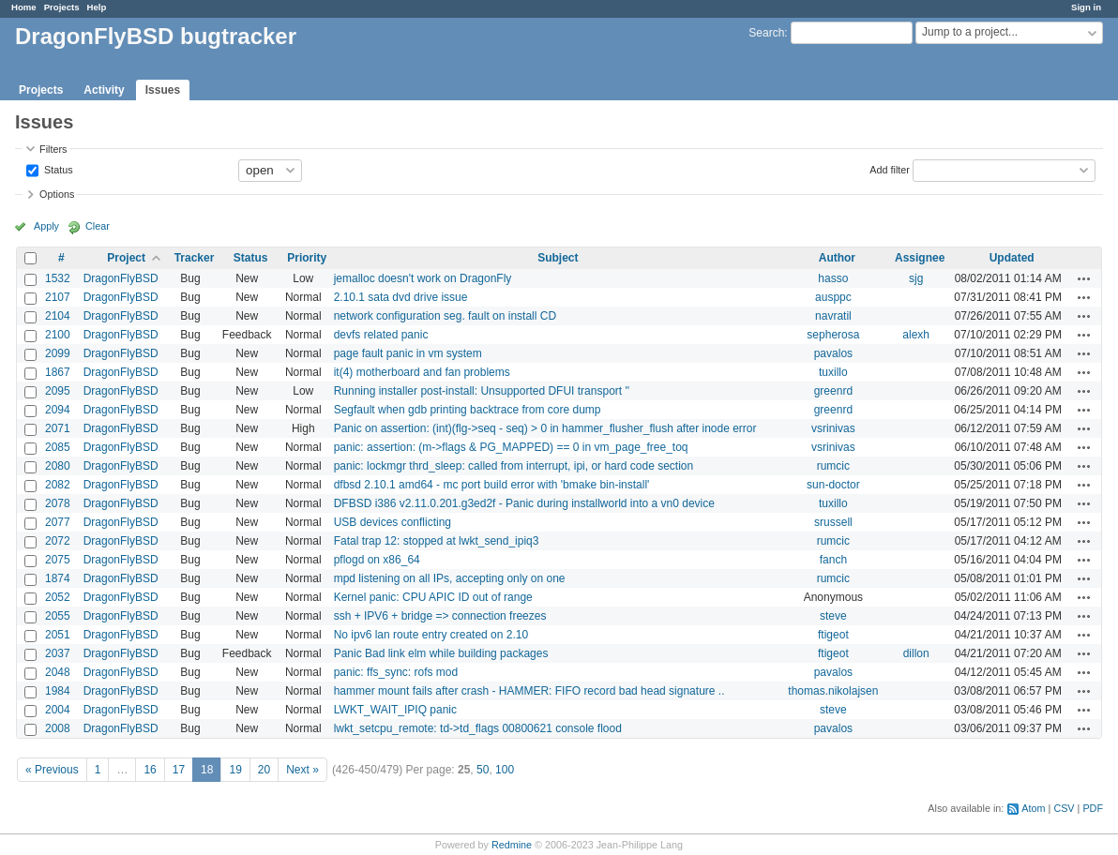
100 (504, 769)
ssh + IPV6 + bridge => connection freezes (440, 615)
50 (482, 769)
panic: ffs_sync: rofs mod (396, 672)
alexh (915, 334)
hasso (833, 278)
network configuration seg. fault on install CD (445, 315)
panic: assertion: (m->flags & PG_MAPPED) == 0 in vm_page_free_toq (511, 447)
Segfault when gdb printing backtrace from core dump (467, 409)
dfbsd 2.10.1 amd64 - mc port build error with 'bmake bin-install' (492, 484)
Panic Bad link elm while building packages (441, 653)
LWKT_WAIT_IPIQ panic (395, 709)
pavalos (833, 353)
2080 (57, 465)
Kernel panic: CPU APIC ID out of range (433, 597)
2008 (57, 728)
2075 (57, 559)
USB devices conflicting (392, 522)
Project (126, 257)
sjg (916, 278)
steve (833, 615)
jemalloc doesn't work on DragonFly (423, 278)
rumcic (833, 465)
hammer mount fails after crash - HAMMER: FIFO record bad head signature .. (529, 691)
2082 (57, 484)
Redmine (511, 844)
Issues (162, 90)
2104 (57, 315)
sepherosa (833, 334)
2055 (57, 615)
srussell (833, 522)
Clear (97, 226)
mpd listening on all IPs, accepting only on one (450, 578)
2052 (57, 597)
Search (766, 32)
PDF (1092, 808)
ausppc (833, 297)
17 (179, 769)
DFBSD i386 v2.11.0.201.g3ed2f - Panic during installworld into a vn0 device (524, 503)
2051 (57, 634)
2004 (57, 709)
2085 (57, 447)
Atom (1033, 808)
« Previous (52, 769)
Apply (46, 226)
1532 (57, 278)
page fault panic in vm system (408, 353)
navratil (833, 315)
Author (837, 257)
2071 (57, 428)
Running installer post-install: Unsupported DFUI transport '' (481, 391)
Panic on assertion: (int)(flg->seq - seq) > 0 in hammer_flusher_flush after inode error (545, 428)
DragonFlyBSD (121, 278)
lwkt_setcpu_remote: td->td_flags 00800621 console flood (478, 728)
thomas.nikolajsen (833, 691)
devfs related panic (381, 334)
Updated (1012, 257)
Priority (306, 257)
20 (264, 769)
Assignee (919, 257)
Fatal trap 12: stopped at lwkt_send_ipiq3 (436, 541)
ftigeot (833, 634)
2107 (57, 297)
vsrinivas (833, 428)
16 (150, 769)
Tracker (194, 257)
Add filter (889, 168)
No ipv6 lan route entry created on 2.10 (431, 634)
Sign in (1086, 7)
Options (56, 194)
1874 (57, 578)
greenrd (833, 391)
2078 (57, 503)
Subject (557, 257)
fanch (833, 559)
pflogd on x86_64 (377, 559)
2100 (57, 334)
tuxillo (833, 372)
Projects (62, 7)
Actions (1084, 278)
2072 (57, 541)
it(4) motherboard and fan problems (422, 372)
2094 (57, 409)
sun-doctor (833, 484)
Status (57, 168)
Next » (302, 769)
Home (24, 7)
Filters (53, 149)
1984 (57, 691)
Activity (103, 90)
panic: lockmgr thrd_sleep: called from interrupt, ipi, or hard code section (514, 465)
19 (235, 769)
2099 (57, 353)
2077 (57, 522)
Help (97, 7)
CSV (1063, 808)
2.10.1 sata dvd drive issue (401, 297)
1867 (57, 372)
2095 (57, 391)
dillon (916, 653)
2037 (57, 653)
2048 (57, 672)
